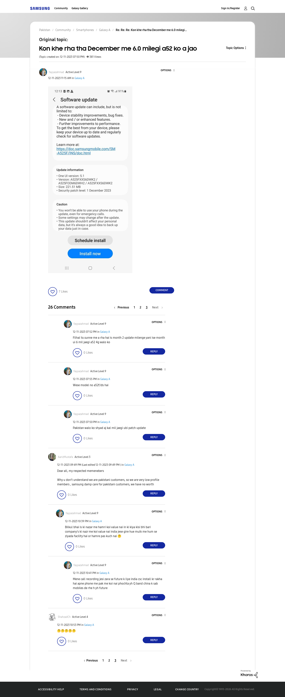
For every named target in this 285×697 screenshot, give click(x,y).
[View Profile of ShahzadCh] (64, 617)
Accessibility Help (51, 689)
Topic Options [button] (235, 48)
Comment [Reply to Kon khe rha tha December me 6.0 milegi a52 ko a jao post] (162, 290)
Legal (158, 689)
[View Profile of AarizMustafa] (65, 457)
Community (61, 8)
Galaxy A (79, 78)
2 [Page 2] (140, 307)
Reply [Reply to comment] (154, 351)
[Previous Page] (122, 307)
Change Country (187, 689)
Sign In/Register (230, 8)
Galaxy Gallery (80, 8)
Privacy (132, 689)
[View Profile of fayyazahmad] (56, 72)
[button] (167, 70)
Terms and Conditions (95, 689)
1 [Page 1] (134, 307)
